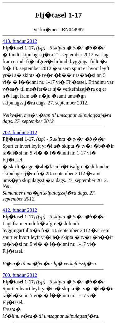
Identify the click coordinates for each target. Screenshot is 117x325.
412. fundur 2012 (19, 210)
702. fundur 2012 (19, 132)
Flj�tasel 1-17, (19, 47)
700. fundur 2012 (19, 275)
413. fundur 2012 (19, 41)
